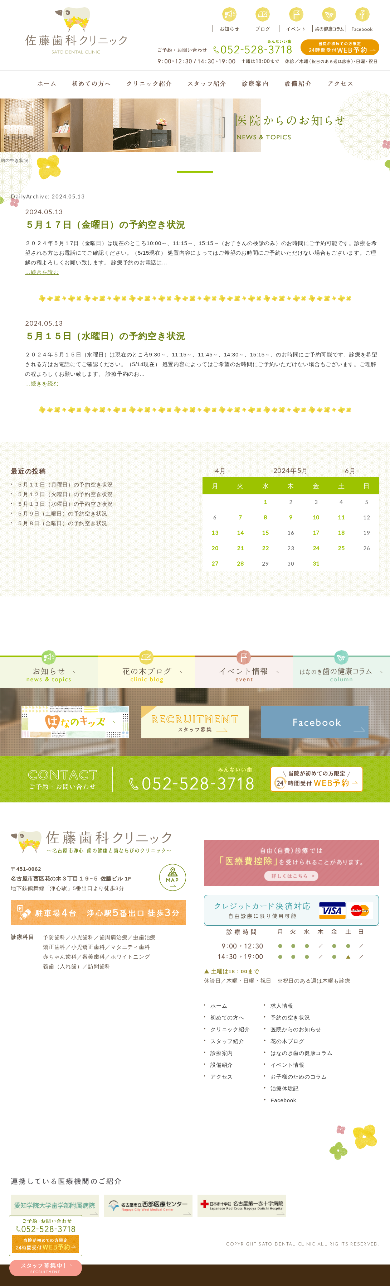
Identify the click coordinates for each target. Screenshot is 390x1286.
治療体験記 (284, 1088)
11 (341, 517)
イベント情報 (287, 1065)
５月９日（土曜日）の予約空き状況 (62, 513)
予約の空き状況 (290, 1017)
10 (316, 517)
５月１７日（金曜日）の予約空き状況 (105, 225)
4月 (220, 471)
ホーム (218, 1006)
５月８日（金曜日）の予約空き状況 (62, 523)
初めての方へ (227, 1017)
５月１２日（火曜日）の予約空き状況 (65, 494)
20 (215, 548)
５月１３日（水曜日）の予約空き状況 (65, 504)
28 (240, 563)
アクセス (221, 1077)
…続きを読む (42, 272)
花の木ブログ (287, 1041)
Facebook (283, 1100)
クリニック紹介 (230, 1029)
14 (240, 532)
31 (316, 563)
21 (240, 548)
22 (265, 548)
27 (215, 563)
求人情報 (281, 1006)
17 (316, 532)
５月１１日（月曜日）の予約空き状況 (65, 484)
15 (265, 532)
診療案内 (221, 1053)
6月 (350, 471)
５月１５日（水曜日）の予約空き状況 (105, 336)
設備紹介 (221, 1065)
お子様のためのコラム (298, 1077)
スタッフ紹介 (227, 1041)
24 (316, 548)
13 (215, 532)
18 (341, 532)
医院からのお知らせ (295, 1029)
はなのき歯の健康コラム (301, 1053)
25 (341, 548)
